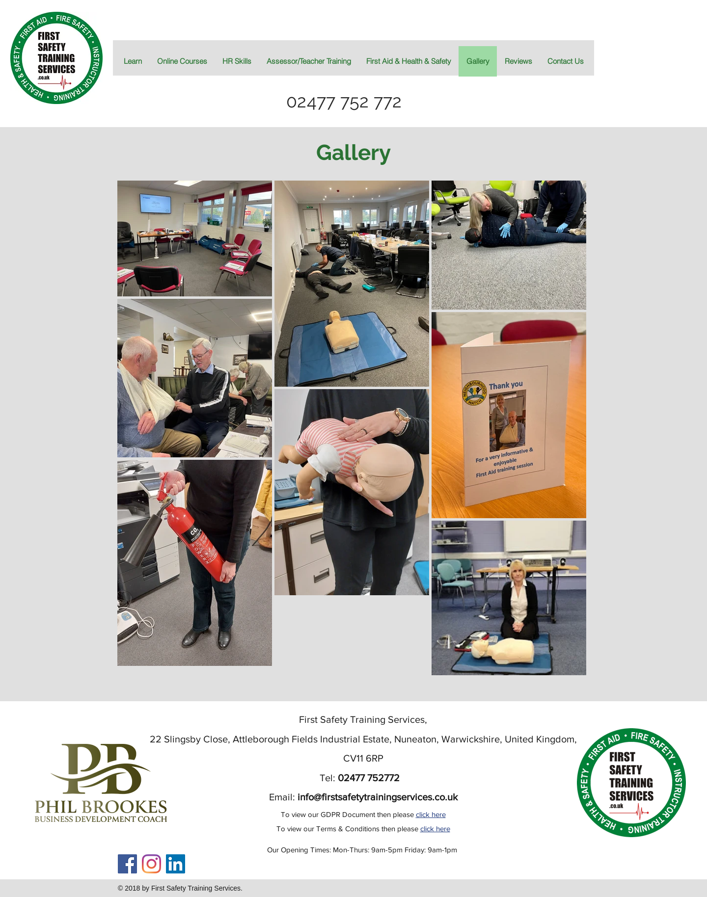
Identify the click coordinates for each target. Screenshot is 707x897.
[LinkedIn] (175, 863)
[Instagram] (151, 863)
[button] (408, 61)
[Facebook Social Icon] (127, 863)
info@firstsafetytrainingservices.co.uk (378, 796)
